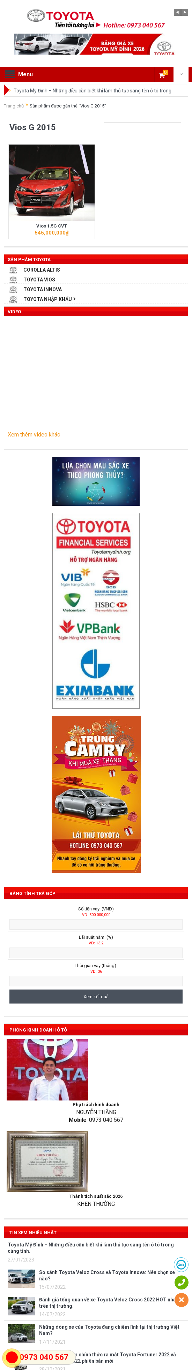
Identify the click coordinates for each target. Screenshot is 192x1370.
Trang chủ (14, 106)
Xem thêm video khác (34, 434)
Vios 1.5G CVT (51, 226)
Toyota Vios (39, 279)
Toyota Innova (42, 289)
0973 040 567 (44, 1357)
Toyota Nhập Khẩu (47, 299)
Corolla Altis (41, 270)
